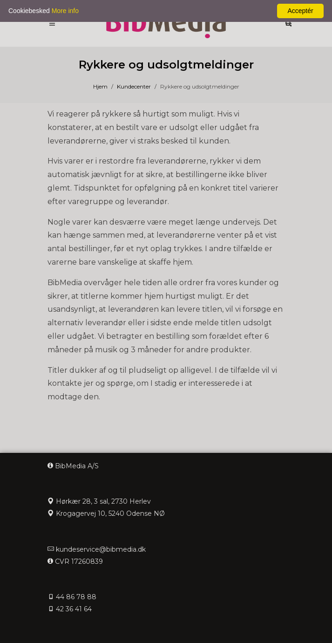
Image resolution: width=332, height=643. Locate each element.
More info (65, 10)
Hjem (100, 86)
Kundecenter (134, 86)
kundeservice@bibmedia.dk (101, 549)
